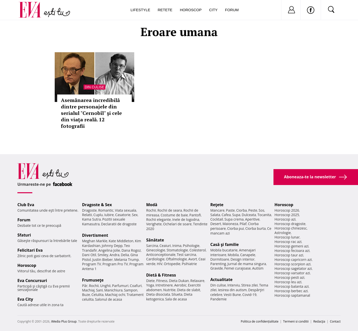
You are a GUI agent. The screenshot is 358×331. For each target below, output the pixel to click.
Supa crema (234, 219)
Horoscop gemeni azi (291, 246)
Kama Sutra (91, 219)
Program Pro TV (115, 264)
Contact (335, 321)
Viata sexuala (125, 210)
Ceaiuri (165, 245)
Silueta (177, 294)
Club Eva (25, 204)
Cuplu (98, 214)
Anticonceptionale (161, 254)
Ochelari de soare (177, 224)
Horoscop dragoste (290, 223)
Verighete (154, 224)
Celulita (97, 294)
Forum (232, 10)
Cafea (226, 214)
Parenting (218, 263)
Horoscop (191, 10)
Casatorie (123, 214)
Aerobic (180, 285)
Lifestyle (140, 10)
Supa (236, 214)
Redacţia (319, 321)
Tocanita (264, 214)
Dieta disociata (158, 294)
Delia (125, 254)
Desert (215, 223)
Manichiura (113, 290)
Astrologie (282, 232)
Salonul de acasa (108, 299)
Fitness (162, 280)
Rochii (94, 285)
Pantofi (195, 215)
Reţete (217, 204)
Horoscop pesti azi (289, 277)
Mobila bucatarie (224, 250)
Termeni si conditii (296, 321)
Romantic (106, 210)
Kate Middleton (121, 240)
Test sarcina (186, 254)
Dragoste (89, 210)
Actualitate (221, 279)
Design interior (242, 259)
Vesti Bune (232, 294)
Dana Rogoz (131, 250)
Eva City (25, 299)
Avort (192, 259)
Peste (252, 210)
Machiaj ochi (115, 294)
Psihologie (191, 245)
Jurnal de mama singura (246, 263)
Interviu (233, 285)
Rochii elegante (158, 219)
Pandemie (218, 299)
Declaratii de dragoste (119, 224)
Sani (99, 290)
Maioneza (230, 223)
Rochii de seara (169, 210)
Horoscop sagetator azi (293, 268)
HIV (160, 263)
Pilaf (243, 223)
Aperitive (252, 219)
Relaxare (197, 280)
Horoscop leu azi (287, 282)
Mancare (217, 210)
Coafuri (136, 285)
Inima (176, 245)
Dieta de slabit (188, 289)
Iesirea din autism (232, 289)
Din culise (94, 87)
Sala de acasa (176, 299)
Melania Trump (126, 259)
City (213, 10)
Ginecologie (155, 250)
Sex (135, 214)
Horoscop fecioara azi (292, 250)
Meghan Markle (94, 240)
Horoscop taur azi (288, 255)
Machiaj (88, 290)
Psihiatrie (189, 263)
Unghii (105, 285)
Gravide (216, 268)
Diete (150, 280)
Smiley (102, 254)
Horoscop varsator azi (292, 273)
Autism (258, 268)
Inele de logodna (185, 219)
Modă (151, 204)
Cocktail (216, 219)
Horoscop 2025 (286, 214)
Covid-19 (249, 294)
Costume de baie (174, 215)
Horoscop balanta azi (291, 286)
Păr (85, 285)
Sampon (130, 290)
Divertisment (95, 235)
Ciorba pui (235, 228)
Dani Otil (89, 254)
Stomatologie (177, 250)
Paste (230, 210)
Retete (165, 10)
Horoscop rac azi (288, 241)
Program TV (91, 264)
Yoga (150, 285)
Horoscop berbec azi (291, 290)
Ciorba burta (255, 228)
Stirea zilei (249, 285)
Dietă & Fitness (161, 275)
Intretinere (164, 285)
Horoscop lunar (287, 237)
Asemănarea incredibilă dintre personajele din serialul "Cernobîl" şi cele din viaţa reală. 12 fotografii (91, 113)
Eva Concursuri (32, 280)
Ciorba (241, 210)
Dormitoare (219, 259)
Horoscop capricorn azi (293, 259)
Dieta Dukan (179, 280)
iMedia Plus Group (64, 321)
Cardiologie (155, 259)
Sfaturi (24, 235)
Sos (261, 210)
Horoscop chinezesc (290, 228)
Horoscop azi (285, 219)
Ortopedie (172, 263)
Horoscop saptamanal (292, 295)
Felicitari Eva (30, 250)
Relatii (87, 214)
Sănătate (155, 240)
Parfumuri (120, 285)
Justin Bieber (102, 259)
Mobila (233, 254)
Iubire (109, 214)
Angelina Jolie (109, 250)
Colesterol (197, 250)
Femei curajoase (237, 268)
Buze (86, 294)
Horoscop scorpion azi (292, 264)
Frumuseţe (93, 280)
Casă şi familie (224, 244)
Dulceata (249, 214)
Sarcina (152, 245)
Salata (215, 214)
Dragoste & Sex (97, 204)
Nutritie (169, 289)
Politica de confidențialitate (259, 321)
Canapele (247, 254)
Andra (115, 254)
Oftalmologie (176, 259)
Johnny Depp (112, 245)
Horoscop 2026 (286, 210)
